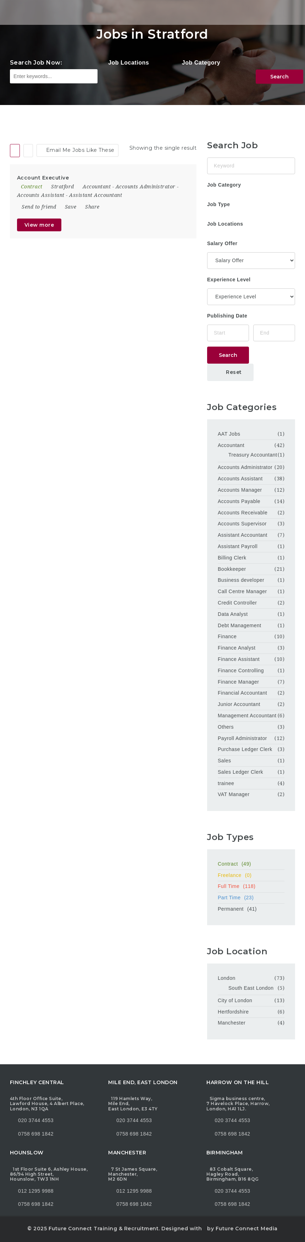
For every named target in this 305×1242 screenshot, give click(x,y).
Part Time (251, 897)
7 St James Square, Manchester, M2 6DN (132, 1174)
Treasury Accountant (252, 455)
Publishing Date (227, 316)
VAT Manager (234, 794)
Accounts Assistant (41, 195)
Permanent (251, 909)
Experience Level (228, 279)
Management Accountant (247, 715)
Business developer (241, 580)
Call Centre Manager (242, 591)
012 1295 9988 (36, 1191)
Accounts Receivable (242, 512)
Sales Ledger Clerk (240, 772)
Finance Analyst (236, 648)
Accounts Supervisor (242, 523)
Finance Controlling (241, 670)
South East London (251, 988)
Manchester (231, 1023)
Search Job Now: (36, 62)
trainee (226, 783)
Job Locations (128, 63)
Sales (224, 760)
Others (226, 727)
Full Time (251, 886)
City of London (235, 1000)
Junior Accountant (239, 704)
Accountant (97, 186)
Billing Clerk (232, 558)
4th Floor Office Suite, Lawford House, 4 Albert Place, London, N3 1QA (47, 1103)
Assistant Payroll (237, 546)
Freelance (251, 875)
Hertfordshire (233, 1012)
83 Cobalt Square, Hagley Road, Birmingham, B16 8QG (232, 1174)
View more (39, 225)
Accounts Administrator (146, 186)
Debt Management (239, 625)
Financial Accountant (242, 693)
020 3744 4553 (36, 1120)
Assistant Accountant (95, 195)
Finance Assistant (239, 659)
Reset (230, 372)
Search (279, 76)
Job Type (218, 204)
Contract (251, 864)
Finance (227, 636)
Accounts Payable (239, 501)
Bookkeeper (232, 569)
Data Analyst (233, 614)
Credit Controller (237, 603)
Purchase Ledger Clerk (245, 749)
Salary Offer (222, 243)
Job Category (201, 63)
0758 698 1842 (32, 1134)
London (226, 978)
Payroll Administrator (242, 738)
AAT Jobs (229, 434)
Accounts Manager (240, 490)
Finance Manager (238, 682)
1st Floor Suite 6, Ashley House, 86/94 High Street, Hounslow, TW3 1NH (49, 1174)
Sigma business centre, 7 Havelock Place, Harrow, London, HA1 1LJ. (238, 1103)
